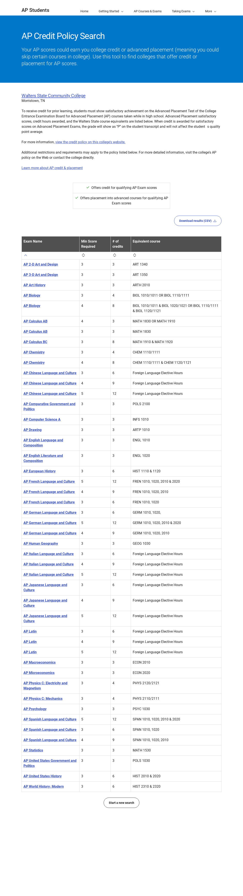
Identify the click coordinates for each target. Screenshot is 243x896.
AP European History (39, 481)
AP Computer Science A (42, 430)
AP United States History (42, 848)
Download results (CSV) (197, 220)
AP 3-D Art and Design (40, 270)
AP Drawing (32, 440)
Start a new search (121, 875)
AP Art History (34, 280)
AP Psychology (35, 766)
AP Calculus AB (35, 316)
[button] (210, 8)
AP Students (35, 10)
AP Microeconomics (39, 730)
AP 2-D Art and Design (40, 259)
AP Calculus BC (35, 337)
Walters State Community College (54, 95)
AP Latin (30, 688)
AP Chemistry (34, 347)
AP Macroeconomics (39, 719)
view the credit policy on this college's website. (90, 142)
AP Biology (31, 290)
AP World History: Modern (43, 859)
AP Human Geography (40, 585)
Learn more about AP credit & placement (52, 168)
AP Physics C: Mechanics (42, 755)
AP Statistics (33, 823)
